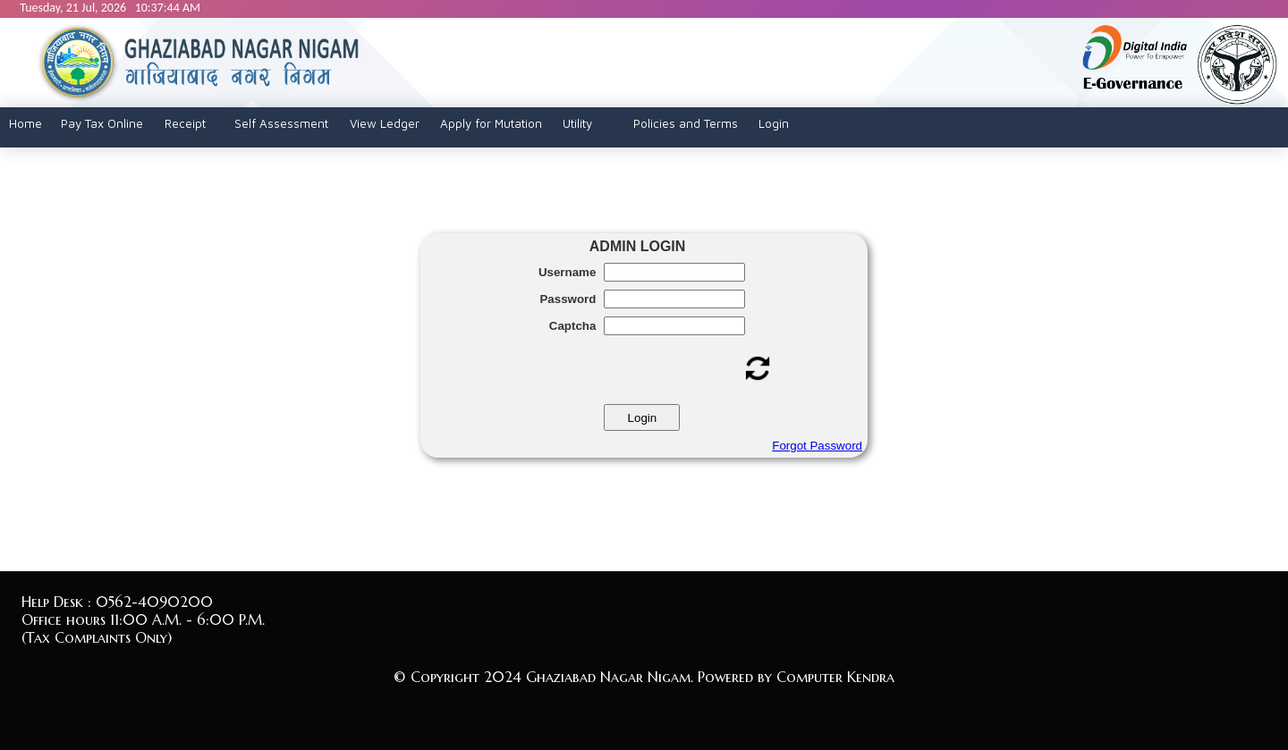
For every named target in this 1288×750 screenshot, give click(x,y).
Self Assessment (281, 123)
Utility (577, 123)
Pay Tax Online (102, 123)
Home (25, 123)
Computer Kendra (835, 677)
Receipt (185, 123)
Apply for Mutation (491, 123)
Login (773, 123)
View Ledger (384, 123)
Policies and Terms (685, 123)
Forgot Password (817, 445)
